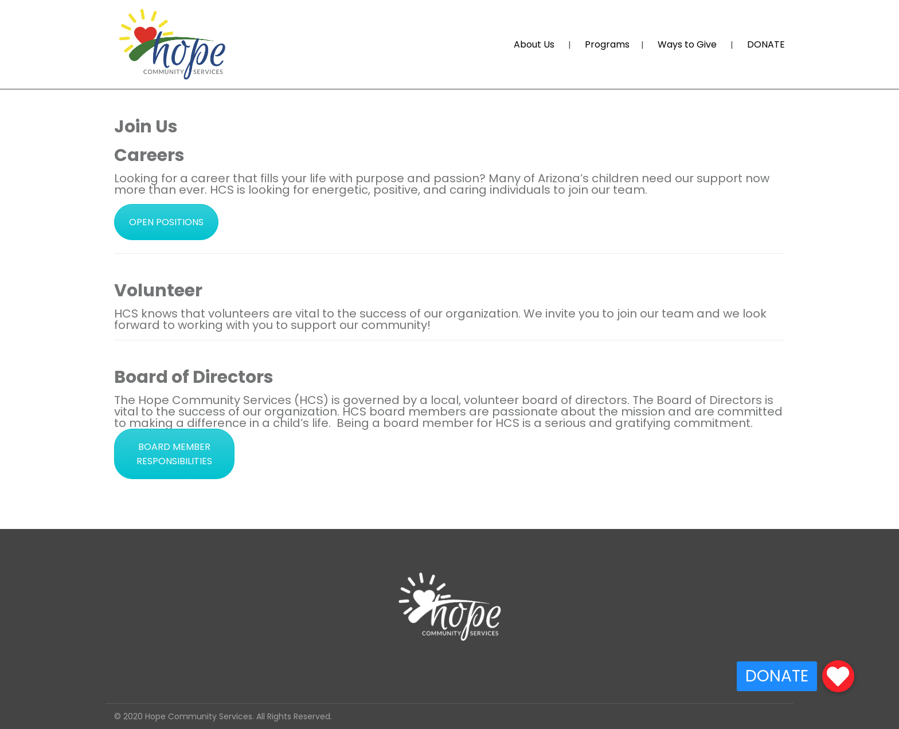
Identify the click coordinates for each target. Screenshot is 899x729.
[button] (838, 676)
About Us (534, 44)
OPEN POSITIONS (166, 222)
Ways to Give (687, 44)
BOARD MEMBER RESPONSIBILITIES (174, 454)
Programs (607, 44)
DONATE (766, 44)
